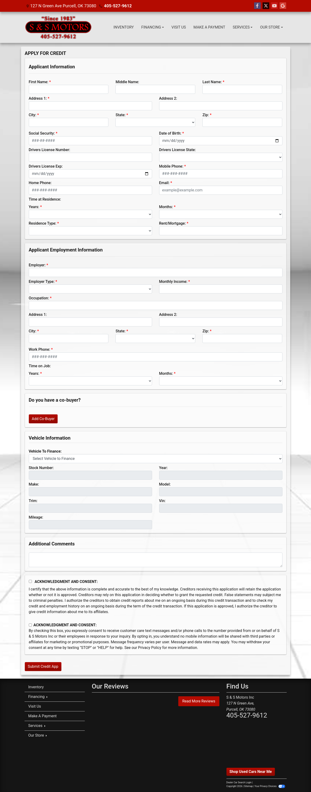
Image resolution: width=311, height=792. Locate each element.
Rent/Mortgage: (172, 223)
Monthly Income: (173, 281)
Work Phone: (39, 349)
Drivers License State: (177, 150)
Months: (166, 207)
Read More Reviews (198, 701)
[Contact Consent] (30, 625)
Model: (165, 484)
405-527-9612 (118, 5)
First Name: (38, 82)
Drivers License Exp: (46, 166)
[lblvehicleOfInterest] (155, 458)
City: (32, 115)
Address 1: (38, 98)
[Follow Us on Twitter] (266, 5)
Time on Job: (40, 366)
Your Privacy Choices (270, 786)
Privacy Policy (150, 647)
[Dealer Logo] (59, 27)
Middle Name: (127, 82)
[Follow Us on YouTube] (274, 5)
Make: (34, 484)
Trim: (33, 501)
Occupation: (39, 298)
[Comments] (155, 560)
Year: (163, 468)
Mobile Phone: (171, 166)
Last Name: (212, 82)
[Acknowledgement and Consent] (30, 581)
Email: (164, 183)
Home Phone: (40, 183)
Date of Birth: (170, 133)
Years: (34, 207)
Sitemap (248, 786)
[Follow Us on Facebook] (257, 5)
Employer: (37, 265)
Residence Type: (42, 223)
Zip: (205, 115)
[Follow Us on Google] (283, 5)
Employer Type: (42, 281)
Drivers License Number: (49, 150)
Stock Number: (41, 468)
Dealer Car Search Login (239, 782)
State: (120, 115)
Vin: (162, 501)
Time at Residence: (45, 199)
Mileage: (36, 517)
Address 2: (168, 98)
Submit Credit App (43, 666)
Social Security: (42, 133)
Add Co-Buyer (43, 419)
